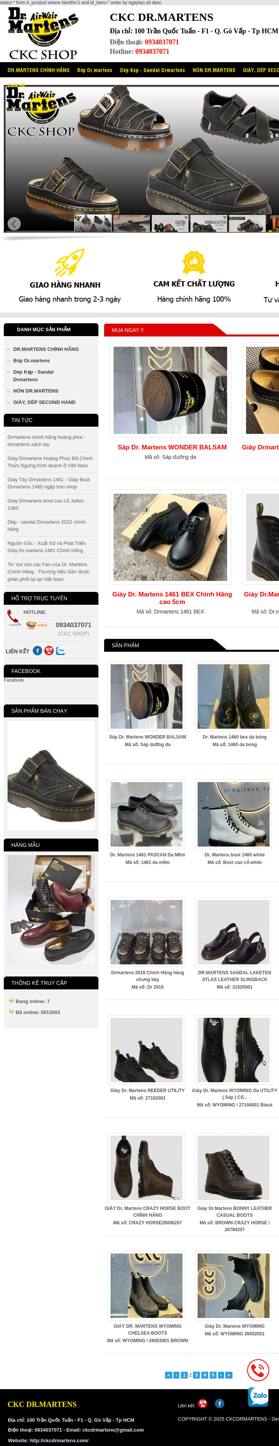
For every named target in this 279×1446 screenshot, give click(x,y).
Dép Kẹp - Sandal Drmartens (152, 69)
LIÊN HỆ (16, 84)
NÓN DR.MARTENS (214, 69)
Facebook (14, 680)
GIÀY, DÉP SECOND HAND (44, 402)
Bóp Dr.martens (94, 69)
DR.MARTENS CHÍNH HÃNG (39, 69)
